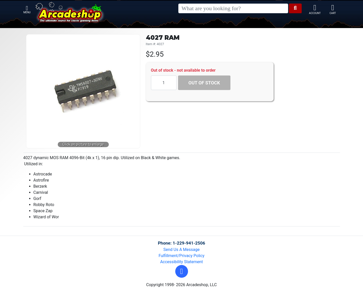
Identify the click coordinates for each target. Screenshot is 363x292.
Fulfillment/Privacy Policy (182, 255)
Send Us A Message (181, 249)
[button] (181, 271)
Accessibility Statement (181, 261)
